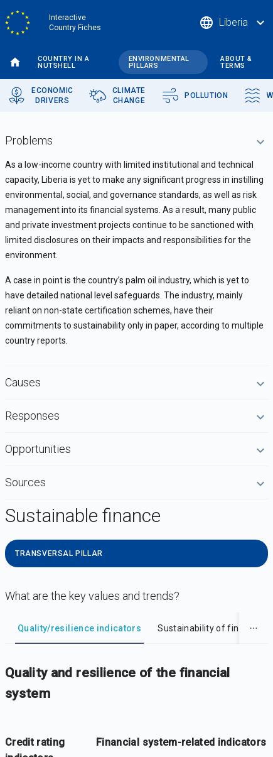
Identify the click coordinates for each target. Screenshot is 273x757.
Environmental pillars (159, 62)
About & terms (236, 62)
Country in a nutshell (64, 62)
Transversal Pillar (59, 553)
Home (15, 62)
